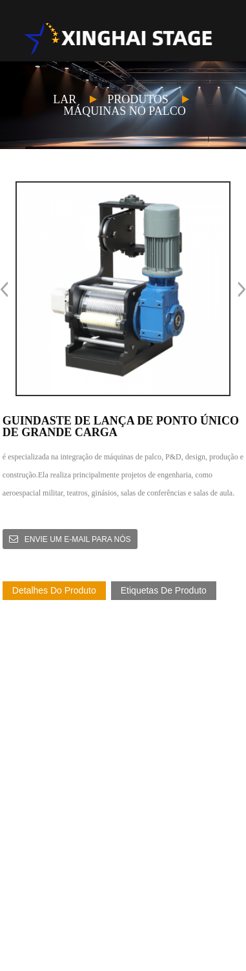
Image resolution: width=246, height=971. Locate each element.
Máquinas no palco (124, 111)
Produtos (138, 99)
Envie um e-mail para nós (78, 539)
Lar (64, 99)
